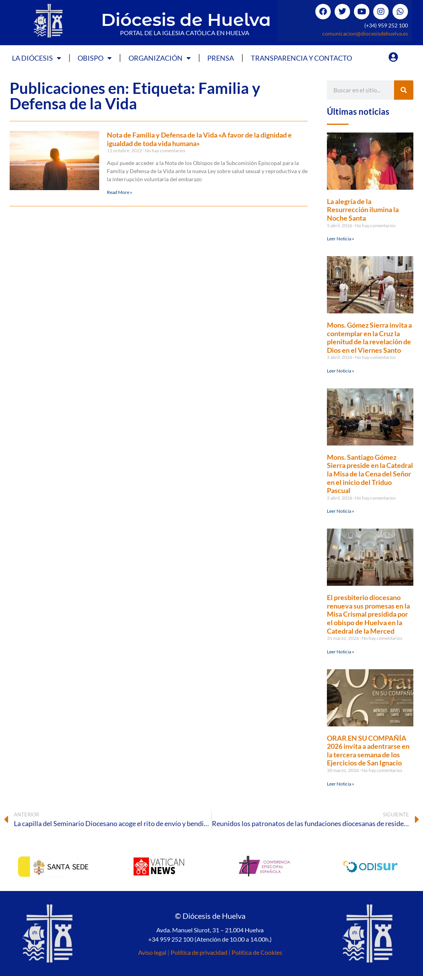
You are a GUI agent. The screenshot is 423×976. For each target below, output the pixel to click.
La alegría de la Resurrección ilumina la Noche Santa (363, 209)
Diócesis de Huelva (186, 19)
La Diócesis (36, 58)
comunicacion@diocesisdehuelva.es (365, 33)
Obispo (95, 58)
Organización (160, 58)
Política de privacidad (199, 952)
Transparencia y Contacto (301, 58)
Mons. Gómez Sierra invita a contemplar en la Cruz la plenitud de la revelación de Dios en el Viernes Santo (369, 337)
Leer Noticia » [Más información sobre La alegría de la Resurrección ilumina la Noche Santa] (340, 238)
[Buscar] (403, 90)
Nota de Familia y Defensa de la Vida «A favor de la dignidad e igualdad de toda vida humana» (199, 139)
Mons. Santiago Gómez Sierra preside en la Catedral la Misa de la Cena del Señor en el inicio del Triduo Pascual (370, 474)
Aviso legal (152, 952)
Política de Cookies (257, 952)
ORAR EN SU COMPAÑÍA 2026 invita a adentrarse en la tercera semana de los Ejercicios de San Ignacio (368, 750)
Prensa (220, 58)
